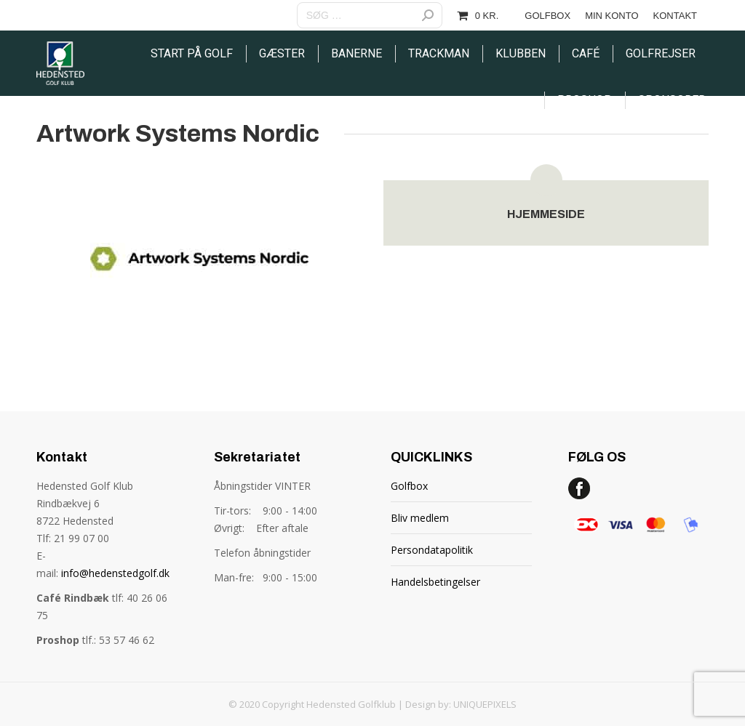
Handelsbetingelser (435, 582)
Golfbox (409, 486)
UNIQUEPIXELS (485, 704)
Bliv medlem (420, 518)
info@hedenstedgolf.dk (115, 573)
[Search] (369, 15)
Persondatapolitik (432, 550)
